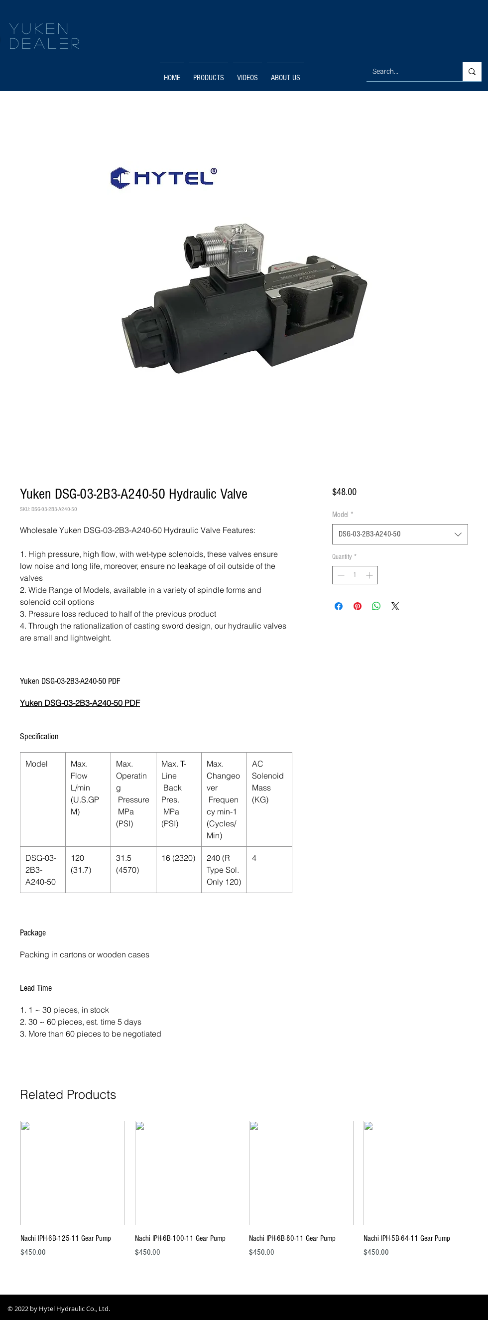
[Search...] (407, 71)
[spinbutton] (355, 575)
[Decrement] (340, 575)
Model (343, 514)
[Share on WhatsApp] (376, 606)
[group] (244, 1195)
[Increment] (370, 575)
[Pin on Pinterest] (358, 606)
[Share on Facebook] (339, 606)
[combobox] (400, 534)
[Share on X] (395, 606)
